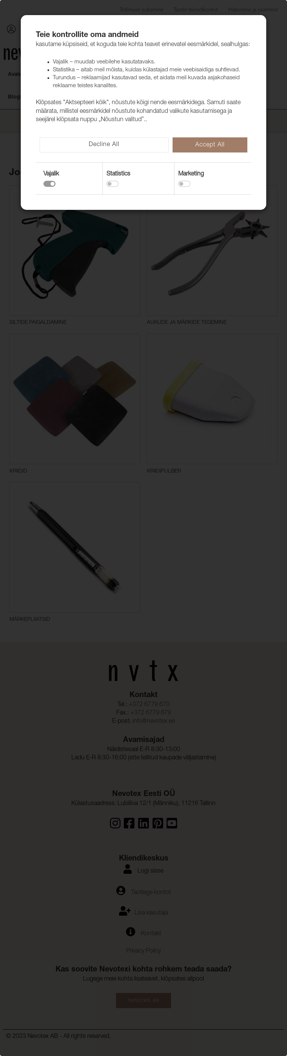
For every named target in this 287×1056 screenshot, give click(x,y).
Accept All (210, 145)
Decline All (104, 145)
